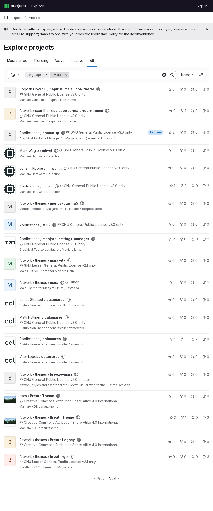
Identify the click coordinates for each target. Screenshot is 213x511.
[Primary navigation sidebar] (6, 17)
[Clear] (164, 75)
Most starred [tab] (17, 61)
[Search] (115, 75)
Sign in (202, 6)
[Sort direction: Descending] (201, 75)
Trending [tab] (41, 61)
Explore (37, 6)
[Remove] (66, 75)
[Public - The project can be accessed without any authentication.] (98, 89)
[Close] (207, 29)
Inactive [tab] (77, 61)
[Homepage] (15, 6)
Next (114, 478)
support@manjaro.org (42, 34)
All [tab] (92, 61)
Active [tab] (60, 61)
